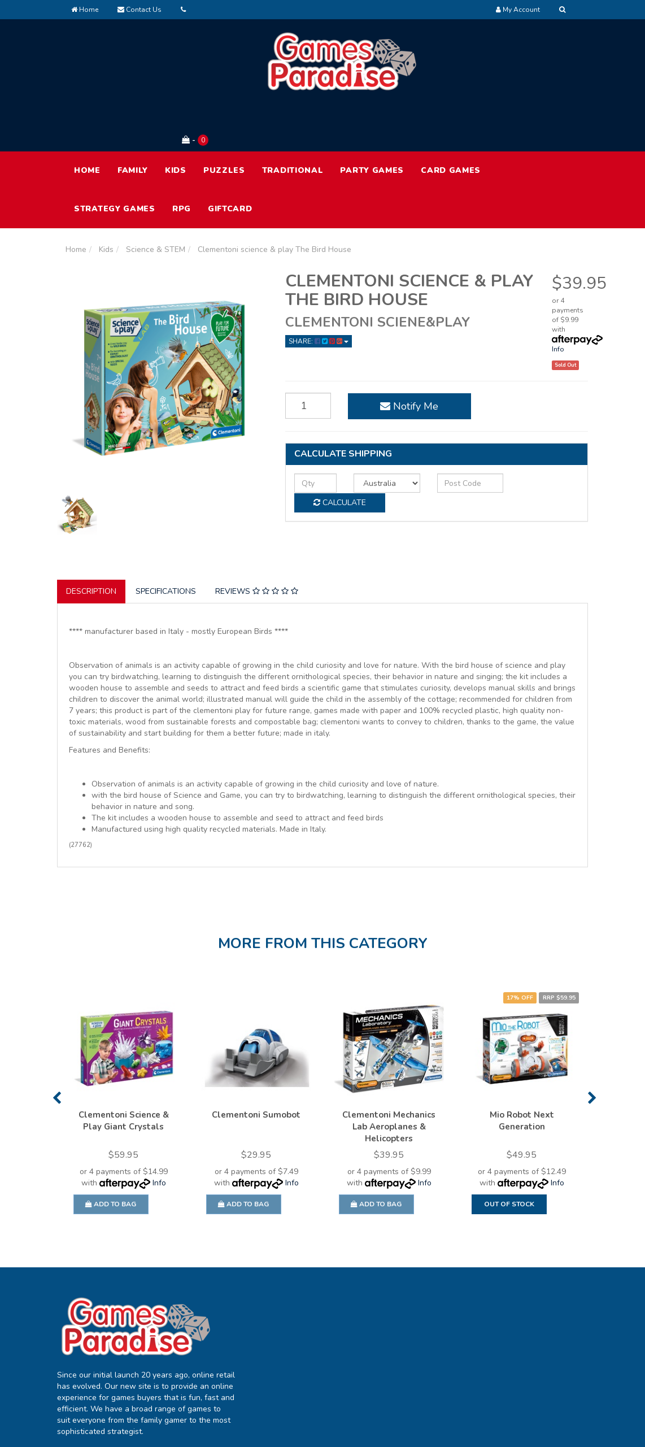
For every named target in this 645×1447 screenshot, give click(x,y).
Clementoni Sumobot (256, 1068)
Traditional (293, 123)
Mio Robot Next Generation (522, 1073)
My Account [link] (306, 1302)
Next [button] (592, 1051)
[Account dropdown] (518, 9)
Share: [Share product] (318, 294)
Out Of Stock (509, 1157)
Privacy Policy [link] (522, 1326)
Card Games (451, 123)
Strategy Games (114, 162)
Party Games (372, 123)
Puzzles (224, 123)
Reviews (256, 544)
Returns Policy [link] (524, 1350)
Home (84, 9)
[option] (123, 1062)
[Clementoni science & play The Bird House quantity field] (303, 359)
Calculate (537, 435)
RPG (181, 162)
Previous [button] (57, 1051)
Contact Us (139, 9)
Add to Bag (110, 1157)
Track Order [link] (306, 1326)
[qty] (311, 435)
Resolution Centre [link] (317, 1350)
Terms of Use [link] (522, 1302)
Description (91, 544)
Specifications (166, 544)
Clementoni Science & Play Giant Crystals (124, 1073)
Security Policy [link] (524, 1373)
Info (558, 302)
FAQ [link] (399, 1326)
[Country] (374, 435)
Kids (175, 123)
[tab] (92, 545)
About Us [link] (409, 1302)
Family (132, 123)
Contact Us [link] (412, 1350)
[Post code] (449, 435)
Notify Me (397, 359)
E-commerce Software (456, 1429)
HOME (87, 123)
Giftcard (230, 162)
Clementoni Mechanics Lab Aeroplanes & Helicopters (388, 1079)
